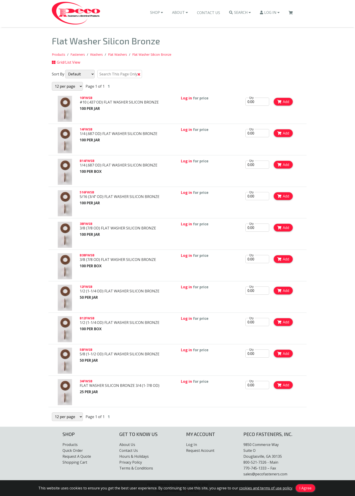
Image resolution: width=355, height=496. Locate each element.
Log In (270, 13)
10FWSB (86, 98)
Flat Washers (117, 55)
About (180, 13)
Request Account (200, 450)
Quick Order (72, 450)
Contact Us (208, 14)
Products (58, 55)
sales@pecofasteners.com (265, 474)
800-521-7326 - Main (260, 462)
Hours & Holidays (134, 456)
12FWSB (86, 287)
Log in (186, 98)
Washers (96, 55)
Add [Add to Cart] (283, 102)
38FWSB (86, 224)
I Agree (305, 488)
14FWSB (86, 130)
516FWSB (87, 192)
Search (240, 13)
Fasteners (77, 55)
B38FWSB (87, 255)
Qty (251, 98)
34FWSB (86, 381)
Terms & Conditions (136, 468)
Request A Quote (76, 456)
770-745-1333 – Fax (259, 468)
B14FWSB (87, 161)
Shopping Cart (74, 462)
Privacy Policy (130, 462)
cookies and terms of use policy (265, 488)
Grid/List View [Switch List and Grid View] (66, 63)
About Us (127, 444)
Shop (156, 13)
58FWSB (86, 350)
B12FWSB (87, 318)
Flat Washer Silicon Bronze (151, 55)
